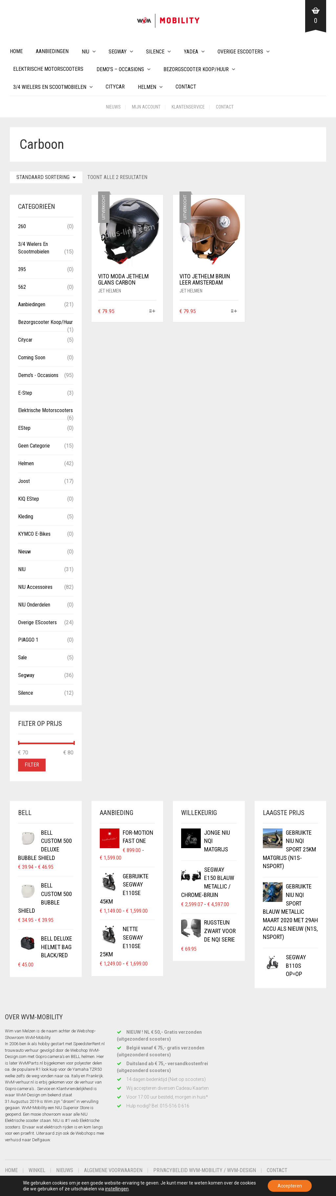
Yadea (191, 52)
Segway (118, 52)
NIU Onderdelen (34, 605)
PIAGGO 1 (28, 640)
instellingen (117, 1188)
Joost (24, 481)
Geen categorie (34, 446)
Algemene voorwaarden (113, 1170)
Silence (155, 52)
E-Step (25, 393)
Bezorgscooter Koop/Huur (196, 69)
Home (16, 51)
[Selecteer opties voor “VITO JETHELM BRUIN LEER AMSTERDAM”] (234, 311)
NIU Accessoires (35, 587)
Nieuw (24, 551)
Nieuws (113, 107)
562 (22, 287)
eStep (24, 428)
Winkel (37, 1170)
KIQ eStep (28, 499)
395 (22, 269)
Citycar (115, 87)
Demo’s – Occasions (120, 69)
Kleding (25, 516)
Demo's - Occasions (38, 375)
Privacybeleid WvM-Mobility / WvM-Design (204, 1170)
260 (22, 226)
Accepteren (290, 1185)
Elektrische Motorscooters (48, 69)
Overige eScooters (240, 52)
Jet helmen (109, 290)
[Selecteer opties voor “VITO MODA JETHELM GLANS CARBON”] (152, 311)
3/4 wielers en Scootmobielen (49, 87)
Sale (22, 657)
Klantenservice (188, 107)
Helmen (147, 87)
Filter (32, 765)
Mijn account (146, 107)
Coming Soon (31, 357)
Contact (186, 87)
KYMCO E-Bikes (34, 534)
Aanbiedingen (52, 51)
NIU (85, 52)
